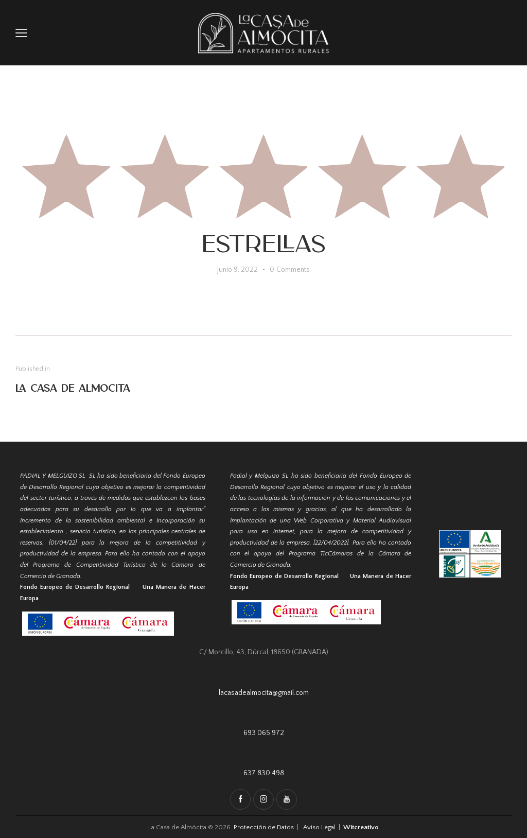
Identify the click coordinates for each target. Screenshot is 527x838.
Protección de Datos (264, 827)
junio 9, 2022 (237, 270)
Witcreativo (361, 827)
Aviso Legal (319, 827)
